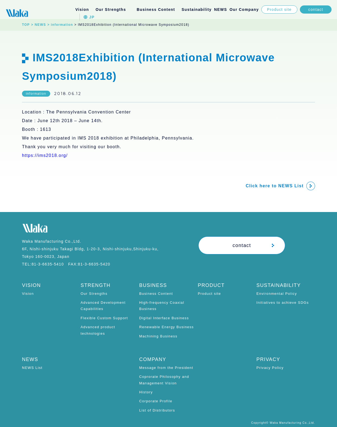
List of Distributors (157, 410)
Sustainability (197, 9)
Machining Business (158, 336)
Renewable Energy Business (166, 327)
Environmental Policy (276, 294)
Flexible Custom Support (104, 318)
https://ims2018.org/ (45, 155)
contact (315, 9)
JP (89, 17)
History (146, 392)
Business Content (156, 294)
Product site (279, 9)
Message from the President (166, 368)
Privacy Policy (270, 368)
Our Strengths (94, 294)
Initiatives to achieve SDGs (282, 303)
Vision (82, 9)
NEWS (220, 9)
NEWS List (32, 368)
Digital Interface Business (164, 318)
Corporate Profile (155, 401)
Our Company (244, 9)
